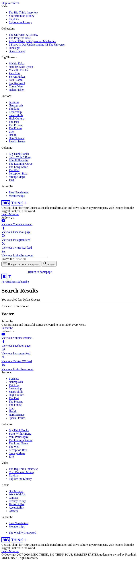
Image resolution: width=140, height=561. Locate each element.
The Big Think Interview (23, 12)
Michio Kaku (16, 63)
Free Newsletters (18, 192)
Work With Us (17, 494)
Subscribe (23, 281)
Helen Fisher (16, 89)
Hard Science (16, 138)
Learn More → (10, 214)
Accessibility (16, 507)
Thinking (14, 108)
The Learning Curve (20, 163)
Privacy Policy (17, 501)
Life (11, 131)
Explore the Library (20, 22)
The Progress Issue (20, 38)
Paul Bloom (16, 79)
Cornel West (16, 86)
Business (14, 102)
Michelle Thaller (18, 70)
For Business (9, 281)
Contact (13, 497)
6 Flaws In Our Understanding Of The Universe (37, 44)
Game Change (17, 51)
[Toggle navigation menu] (21, 264)
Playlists (14, 19)
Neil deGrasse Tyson (21, 66)
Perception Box (18, 173)
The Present (16, 125)
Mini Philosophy (18, 160)
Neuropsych (16, 105)
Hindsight (14, 47)
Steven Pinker (17, 76)
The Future (15, 128)
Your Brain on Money (21, 15)
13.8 (11, 180)
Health (13, 134)
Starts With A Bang (20, 157)
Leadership (15, 111)
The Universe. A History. (23, 34)
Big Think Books (19, 153)
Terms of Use (16, 504)
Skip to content (10, 3)
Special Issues (17, 141)
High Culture (16, 118)
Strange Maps (17, 176)
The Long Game (18, 166)
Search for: (7, 258)
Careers (13, 510)
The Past (14, 121)
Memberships (17, 195)
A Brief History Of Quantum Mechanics (32, 41)
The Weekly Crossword (22, 532)
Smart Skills (16, 115)
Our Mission (16, 491)
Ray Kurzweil (17, 83)
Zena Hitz (14, 73)
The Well (14, 170)
